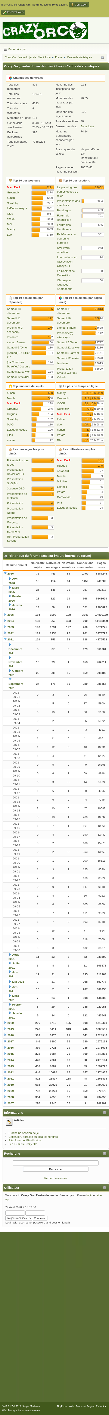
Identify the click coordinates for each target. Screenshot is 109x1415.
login (89, 1195)
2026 (10, 573)
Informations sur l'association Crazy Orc (67, 261)
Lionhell (62, 486)
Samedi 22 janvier (18, 371)
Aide (71, 1406)
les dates (12, 337)
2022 (10, 633)
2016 (10, 1047)
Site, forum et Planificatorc (25, 1140)
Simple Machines (31, 1406)
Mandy (11, 229)
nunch (11, 197)
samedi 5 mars (16, 342)
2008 (10, 1097)
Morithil (11, 398)
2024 (10, 621)
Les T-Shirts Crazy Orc (23, 1144)
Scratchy (12, 203)
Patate (61, 435)
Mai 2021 (18, 981)
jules (10, 213)
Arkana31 (63, 471)
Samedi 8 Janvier (68, 352)
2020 (10, 1023)
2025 (10, 614)
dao (59, 424)
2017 (10, 1041)
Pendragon (64, 210)
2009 (10, 1091)
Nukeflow (63, 408)
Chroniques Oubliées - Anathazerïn (64, 284)
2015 (10, 1053)
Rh (59, 440)
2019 (10, 1029)
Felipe (61, 419)
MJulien (62, 481)
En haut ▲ (101, 1406)
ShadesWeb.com (31, 1410)
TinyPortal (62, 1406)
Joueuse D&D (16, 488)
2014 (10, 1060)
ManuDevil (14, 187)
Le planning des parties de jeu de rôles (67, 191)
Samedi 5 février (17, 347)
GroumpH (13, 192)
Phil (59, 502)
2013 (10, 1066)
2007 (10, 1103)
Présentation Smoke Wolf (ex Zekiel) (67, 373)
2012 (10, 1072)
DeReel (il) (64, 497)
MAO (10, 224)
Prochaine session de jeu (24, 1133)
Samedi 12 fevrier (18, 377)
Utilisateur (11, 1187)
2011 (10, 1078)
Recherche (12, 1153)
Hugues (12, 414)
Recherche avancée (55, 1178)
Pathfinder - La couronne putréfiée (66, 238)
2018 (10, 1035)
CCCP (61, 403)
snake (11, 219)
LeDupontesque (17, 208)
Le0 (9, 234)
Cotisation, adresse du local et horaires (33, 1136)
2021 (10, 639)
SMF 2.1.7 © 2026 (11, 1406)
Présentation (15, 503)
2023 (10, 627)
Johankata (87, 126)
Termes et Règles (85, 1406)
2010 (10, 1084)
